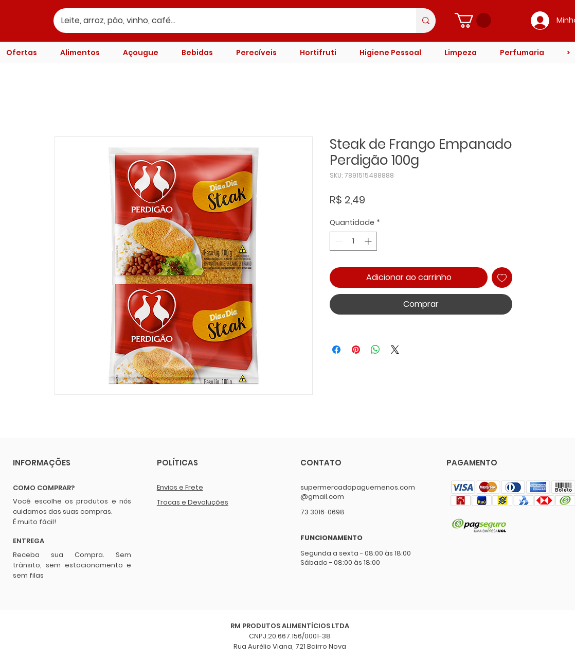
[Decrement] (337, 241)
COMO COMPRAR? (44, 488)
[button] (473, 20)
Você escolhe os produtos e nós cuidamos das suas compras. (72, 506)
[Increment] (369, 241)
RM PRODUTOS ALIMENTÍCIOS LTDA (289, 626)
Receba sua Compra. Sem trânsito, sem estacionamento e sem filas (72, 565)
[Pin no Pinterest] (356, 349)
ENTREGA (28, 541)
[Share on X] (395, 349)
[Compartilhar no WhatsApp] (375, 349)
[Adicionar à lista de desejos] (502, 277)
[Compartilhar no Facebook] (336, 349)
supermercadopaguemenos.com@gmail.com (357, 491)
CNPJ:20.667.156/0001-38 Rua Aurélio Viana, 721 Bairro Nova (289, 641)
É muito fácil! (34, 522)
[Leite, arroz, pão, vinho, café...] (227, 20)
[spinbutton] (353, 241)
